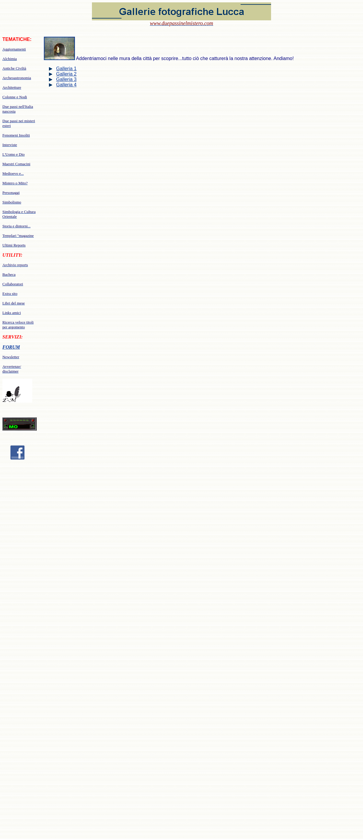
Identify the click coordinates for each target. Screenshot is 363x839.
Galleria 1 (66, 68)
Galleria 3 (66, 79)
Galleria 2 (66, 73)
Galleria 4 (66, 84)
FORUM (11, 347)
